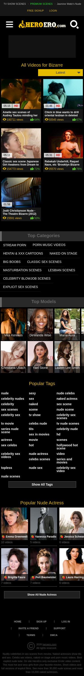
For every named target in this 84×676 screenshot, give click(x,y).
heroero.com (49, 644)
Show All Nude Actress (41, 594)
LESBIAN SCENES (61, 270)
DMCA (54, 635)
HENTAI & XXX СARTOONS (23, 253)
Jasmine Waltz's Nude (69, 3)
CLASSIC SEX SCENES (44, 262)
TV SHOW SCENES (15, 3)
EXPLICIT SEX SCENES (20, 287)
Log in (66, 621)
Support (59, 628)
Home (17, 621)
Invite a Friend (29, 628)
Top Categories (44, 235)
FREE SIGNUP (35, 10)
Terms (30, 635)
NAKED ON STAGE (63, 253)
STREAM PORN (14, 245)
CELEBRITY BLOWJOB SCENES (26, 278)
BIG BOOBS (12, 262)
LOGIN (53, 10)
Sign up (41, 621)
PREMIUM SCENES (41, 3)
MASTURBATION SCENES (22, 270)
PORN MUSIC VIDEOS (49, 245)
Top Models (43, 301)
